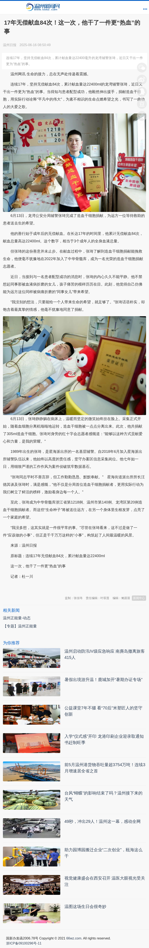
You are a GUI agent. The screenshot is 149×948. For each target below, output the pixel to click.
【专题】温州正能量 (20, 626)
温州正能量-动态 (17, 618)
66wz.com (73, 938)
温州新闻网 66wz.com (40, 587)
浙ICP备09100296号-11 (23, 943)
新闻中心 (139, 598)
